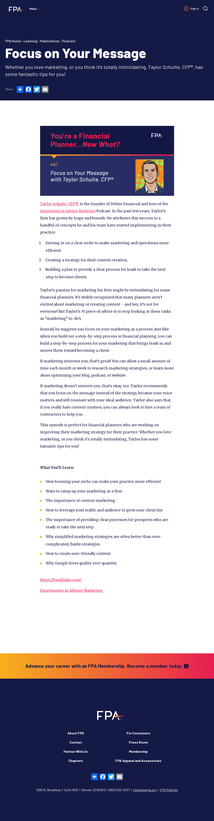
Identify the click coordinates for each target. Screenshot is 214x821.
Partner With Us (76, 751)
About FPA (76, 733)
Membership (138, 751)
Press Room (138, 742)
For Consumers (138, 733)
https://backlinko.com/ (61, 580)
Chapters (76, 761)
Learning (30, 41)
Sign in (194, 8)
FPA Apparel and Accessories (138, 761)
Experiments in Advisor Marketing (68, 211)
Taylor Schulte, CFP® (59, 204)
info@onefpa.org (145, 790)
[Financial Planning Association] (15, 9)
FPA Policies (169, 790)
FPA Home (13, 41)
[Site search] (205, 8)
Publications (50, 41)
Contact (75, 742)
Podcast (68, 41)
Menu (33, 8)
